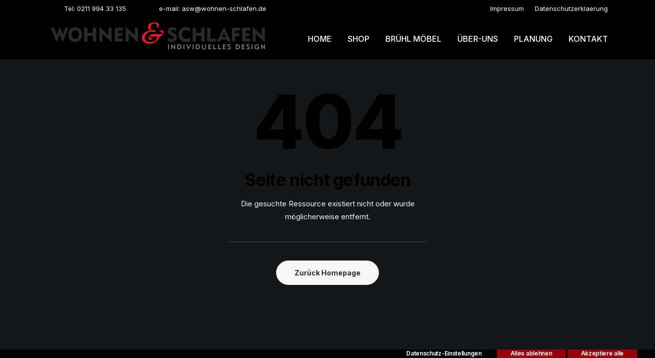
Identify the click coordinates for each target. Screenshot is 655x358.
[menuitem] (507, 8)
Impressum (507, 8)
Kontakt (588, 39)
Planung (533, 39)
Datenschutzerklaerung (571, 8)
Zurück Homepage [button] (327, 272)
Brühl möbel (413, 39)
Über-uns (477, 39)
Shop (358, 39)
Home (320, 39)
